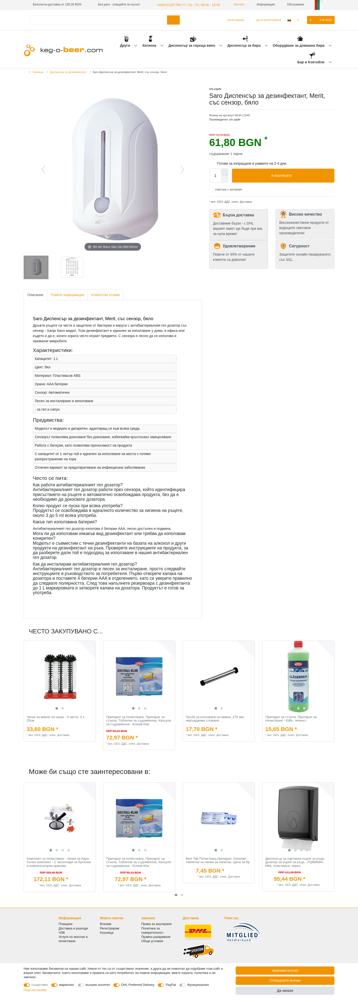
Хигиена (149, 45)
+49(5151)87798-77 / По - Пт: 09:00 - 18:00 (185, 4)
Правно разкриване (156, 936)
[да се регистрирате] (266, 19)
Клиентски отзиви (105, 294)
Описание (35, 294)
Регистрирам (109, 927)
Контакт (233, 4)
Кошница (106, 932)
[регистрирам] (234, 19)
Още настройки (35, 990)
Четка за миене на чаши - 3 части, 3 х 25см (55, 718)
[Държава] (289, 19)
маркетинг (66, 985)
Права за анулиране (156, 923)
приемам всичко (285, 970)
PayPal (171, 985)
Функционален (198, 985)
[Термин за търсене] (98, 19)
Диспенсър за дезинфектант (68, 71)
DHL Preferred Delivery (137, 985)
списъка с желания (226, 189)
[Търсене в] (173, 19)
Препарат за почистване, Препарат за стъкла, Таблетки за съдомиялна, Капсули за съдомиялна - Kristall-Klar (138, 720)
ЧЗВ (62, 932)
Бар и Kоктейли (311, 62)
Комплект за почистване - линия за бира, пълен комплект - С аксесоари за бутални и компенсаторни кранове (59, 861)
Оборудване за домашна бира (299, 45)
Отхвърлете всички (285, 980)
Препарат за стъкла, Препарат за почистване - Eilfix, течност (291, 718)
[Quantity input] (215, 175)
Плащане (66, 923)
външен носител (98, 985)
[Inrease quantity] (224, 171)
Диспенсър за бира (244, 45)
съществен (40, 985)
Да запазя (285, 991)
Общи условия (152, 940)
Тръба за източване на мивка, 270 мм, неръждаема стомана (215, 718)
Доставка (245, 201)
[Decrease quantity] (224, 178)
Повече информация (67, 294)
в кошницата (301, 175)
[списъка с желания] (300, 19)
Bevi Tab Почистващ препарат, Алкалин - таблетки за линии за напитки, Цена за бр (218, 860)
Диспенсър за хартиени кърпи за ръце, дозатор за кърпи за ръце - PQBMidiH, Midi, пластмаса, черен (295, 861)
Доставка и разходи (73, 927)
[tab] (35, 294)
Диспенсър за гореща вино (192, 45)
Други (125, 45)
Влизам (105, 923)
